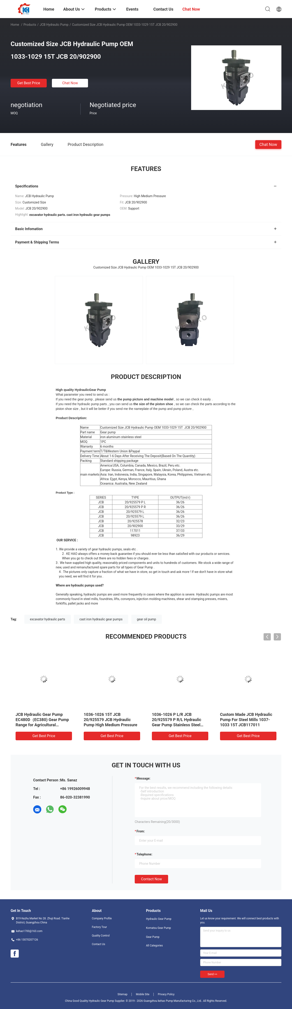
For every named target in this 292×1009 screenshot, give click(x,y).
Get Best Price (28, 83)
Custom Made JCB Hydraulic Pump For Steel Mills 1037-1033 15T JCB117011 (246, 719)
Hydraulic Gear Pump (158, 918)
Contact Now (151, 879)
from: (141, 831)
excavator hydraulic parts (47, 619)
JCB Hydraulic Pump (54, 24)
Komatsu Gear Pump (158, 928)
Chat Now (70, 83)
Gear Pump (153, 937)
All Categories (154, 945)
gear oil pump (146, 619)
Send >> (212, 974)
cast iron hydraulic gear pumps (101, 619)
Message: (143, 778)
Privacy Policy (166, 994)
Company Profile (102, 918)
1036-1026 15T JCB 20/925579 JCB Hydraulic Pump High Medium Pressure (110, 719)
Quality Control (101, 935)
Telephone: (144, 854)
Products (29, 24)
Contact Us (98, 944)
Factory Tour (99, 927)
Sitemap (122, 994)
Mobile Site (142, 994)
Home (15, 24)
